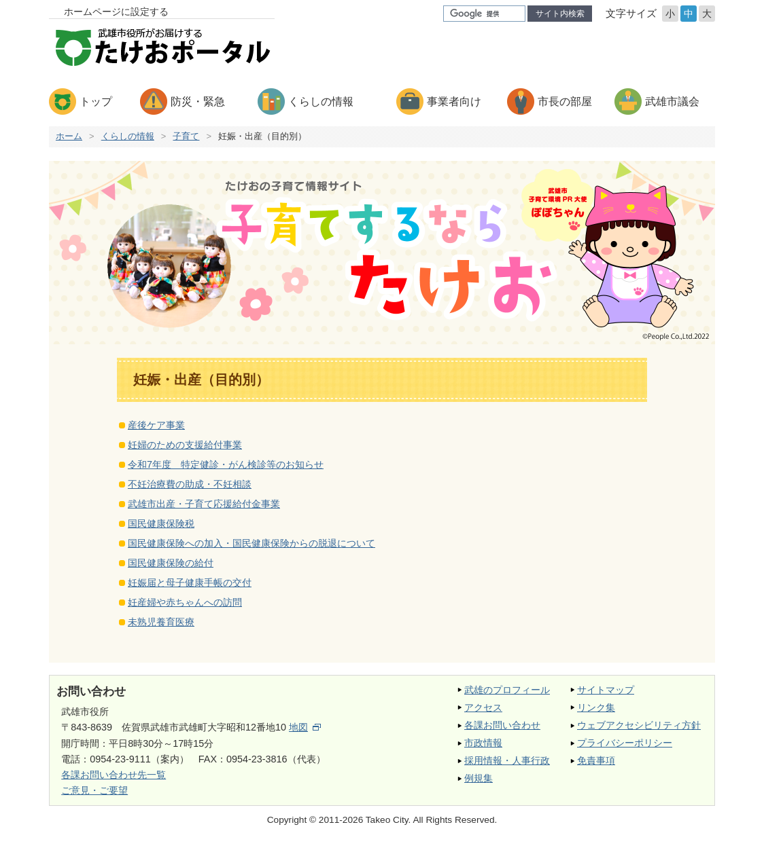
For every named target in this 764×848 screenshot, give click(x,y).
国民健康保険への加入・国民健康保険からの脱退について (251, 543)
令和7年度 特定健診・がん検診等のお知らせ (226, 464)
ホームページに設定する (116, 11)
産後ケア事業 (156, 425)
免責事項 (596, 760)
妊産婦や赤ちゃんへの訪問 (185, 602)
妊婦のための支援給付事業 (185, 444)
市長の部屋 (565, 101)
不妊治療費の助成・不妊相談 (189, 484)
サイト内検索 (560, 13)
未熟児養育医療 (161, 621)
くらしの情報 (320, 101)
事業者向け (454, 101)
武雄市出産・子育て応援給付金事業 (204, 503)
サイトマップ (605, 689)
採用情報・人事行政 (507, 760)
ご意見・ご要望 (94, 790)
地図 (305, 727)
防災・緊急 (198, 101)
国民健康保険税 (161, 523)
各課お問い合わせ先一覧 (113, 774)
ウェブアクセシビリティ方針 (639, 725)
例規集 (478, 778)
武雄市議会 (672, 101)
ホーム (69, 136)
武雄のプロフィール (507, 689)
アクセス (483, 707)
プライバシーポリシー (624, 742)
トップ (96, 101)
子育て (186, 136)
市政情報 (483, 742)
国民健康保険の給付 (170, 562)
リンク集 (596, 707)
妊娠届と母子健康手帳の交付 (189, 582)
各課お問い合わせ (502, 725)
